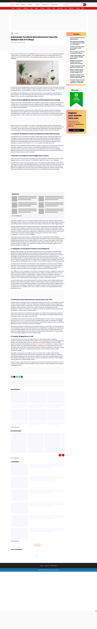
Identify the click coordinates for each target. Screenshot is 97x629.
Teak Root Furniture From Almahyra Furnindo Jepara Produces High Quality (77, 76)
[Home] (12, 33)
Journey (78, 8)
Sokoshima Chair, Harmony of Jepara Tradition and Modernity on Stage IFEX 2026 (77, 81)
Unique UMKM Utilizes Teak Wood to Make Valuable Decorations (77, 57)
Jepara (37, 4)
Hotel (53, 8)
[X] (14, 377)
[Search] (73, 4)
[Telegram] (17, 377)
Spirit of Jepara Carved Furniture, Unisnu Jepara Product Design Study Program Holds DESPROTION (76, 71)
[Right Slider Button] (85, 8)
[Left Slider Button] (60, 455)
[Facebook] (12, 377)
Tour (66, 8)
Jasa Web (44, 570)
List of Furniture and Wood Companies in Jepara (77, 52)
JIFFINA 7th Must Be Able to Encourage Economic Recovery (77, 48)
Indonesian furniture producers (44, 54)
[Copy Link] (22, 377)
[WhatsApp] (19, 377)
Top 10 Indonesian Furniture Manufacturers (77, 38)
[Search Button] (84, 4)
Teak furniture (34, 143)
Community (45, 4)
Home (17, 4)
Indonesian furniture (41, 344)
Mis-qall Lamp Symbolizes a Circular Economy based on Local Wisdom (77, 43)
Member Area (53, 565)
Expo (31, 8)
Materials (71, 8)
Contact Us (46, 565)
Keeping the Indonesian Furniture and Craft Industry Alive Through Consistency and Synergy (77, 62)
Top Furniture (55, 4)
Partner (31, 4)
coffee (22, 320)
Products (24, 4)
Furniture (19, 8)
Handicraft (25, 8)
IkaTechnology (55, 570)
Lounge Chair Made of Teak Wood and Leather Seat (77, 66)
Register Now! (76, 130)
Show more (37, 545)
